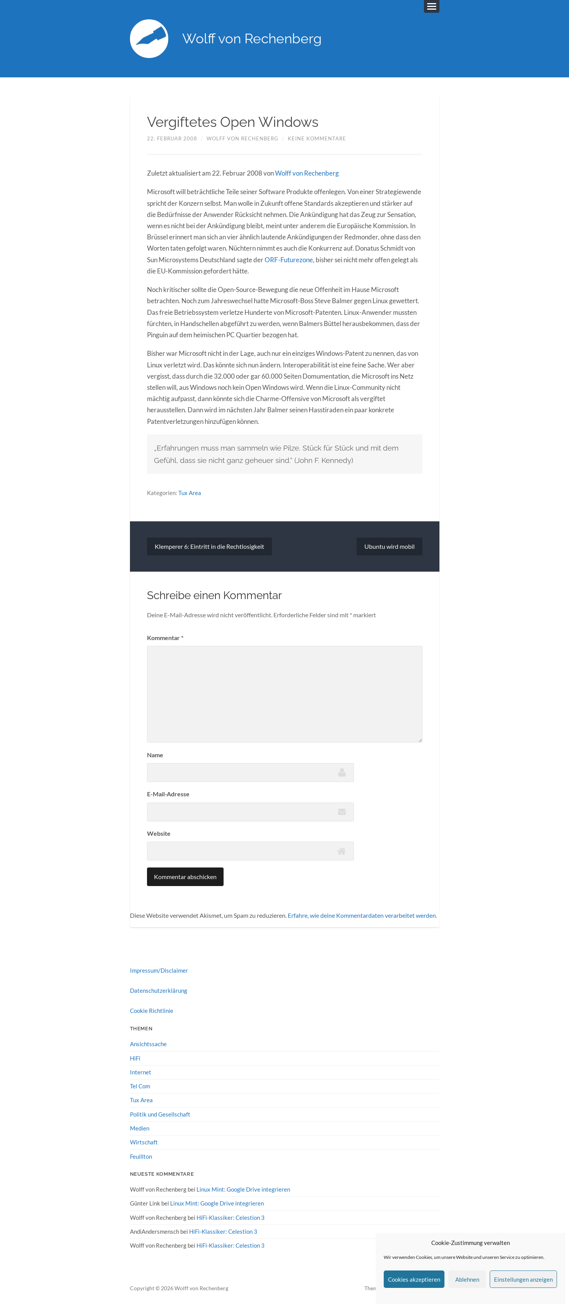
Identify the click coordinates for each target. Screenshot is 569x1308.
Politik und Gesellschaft (160, 1113)
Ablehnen (467, 1279)
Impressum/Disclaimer (159, 969)
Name (155, 754)
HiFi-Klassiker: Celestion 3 (231, 1216)
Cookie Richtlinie (151, 1010)
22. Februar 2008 (172, 138)
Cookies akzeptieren (414, 1279)
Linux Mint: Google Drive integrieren (243, 1188)
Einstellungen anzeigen (523, 1279)
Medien (139, 1127)
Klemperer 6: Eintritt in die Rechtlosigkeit (209, 546)
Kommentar (165, 637)
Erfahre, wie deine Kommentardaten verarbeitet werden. (362, 915)
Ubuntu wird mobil (389, 546)
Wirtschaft (144, 1141)
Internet (140, 1071)
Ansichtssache (148, 1043)
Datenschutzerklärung (158, 990)
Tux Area (189, 492)
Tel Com (140, 1085)
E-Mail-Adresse (168, 793)
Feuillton (141, 1156)
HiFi (135, 1057)
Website (159, 833)
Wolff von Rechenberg (252, 39)
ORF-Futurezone (289, 260)
